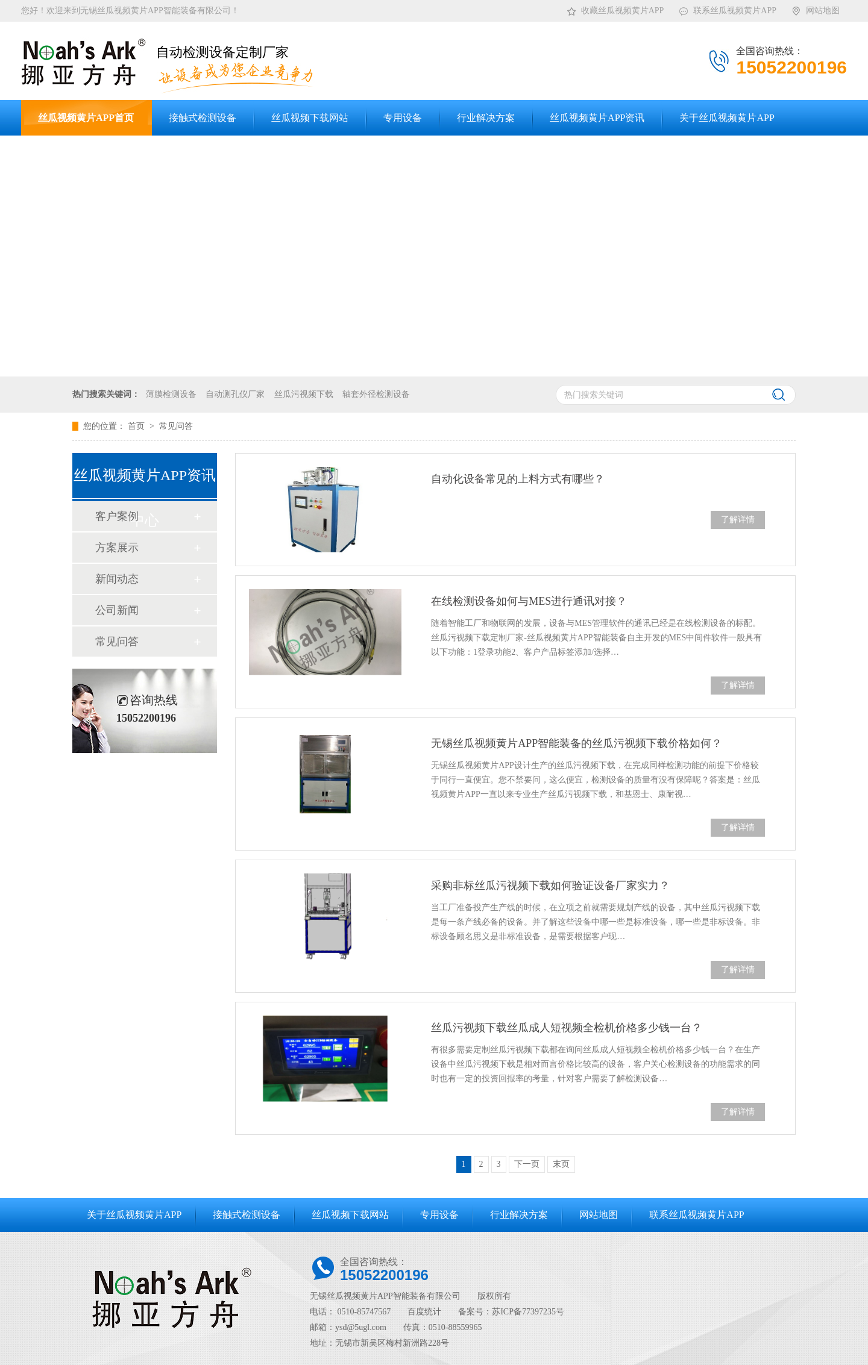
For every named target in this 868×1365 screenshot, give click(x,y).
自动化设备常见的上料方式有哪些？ (518, 479)
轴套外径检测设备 (376, 394)
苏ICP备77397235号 (528, 1311)
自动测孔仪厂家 (235, 394)
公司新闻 (117, 610)
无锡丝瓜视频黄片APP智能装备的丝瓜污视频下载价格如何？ (576, 743)
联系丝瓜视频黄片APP (727, 8)
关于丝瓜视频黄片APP (134, 1215)
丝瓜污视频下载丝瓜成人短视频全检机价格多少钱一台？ (566, 1028)
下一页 (526, 1164)
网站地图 (815, 8)
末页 (561, 1164)
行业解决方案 (519, 1215)
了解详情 (738, 519)
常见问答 (176, 426)
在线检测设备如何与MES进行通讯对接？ (529, 601)
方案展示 (117, 548)
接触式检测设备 (246, 1215)
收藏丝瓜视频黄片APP (615, 8)
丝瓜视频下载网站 (350, 1215)
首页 (137, 426)
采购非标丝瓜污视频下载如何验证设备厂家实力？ (550, 885)
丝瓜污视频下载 (303, 394)
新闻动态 (117, 579)
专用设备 (439, 1215)
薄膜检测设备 (171, 394)
